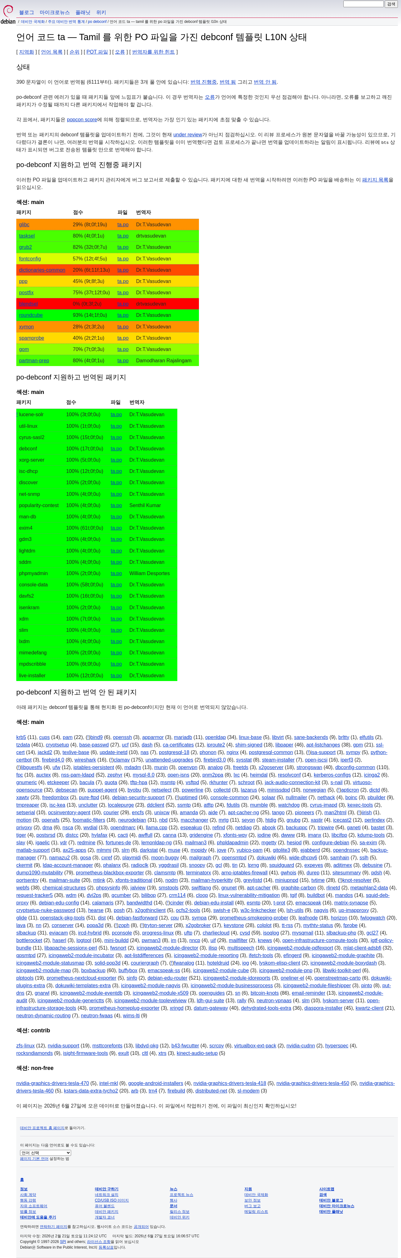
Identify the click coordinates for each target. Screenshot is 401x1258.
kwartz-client (369, 1008)
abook (269, 827)
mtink (99, 880)
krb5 (21, 737)
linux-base (250, 737)
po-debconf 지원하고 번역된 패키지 (71, 377)
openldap (215, 737)
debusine (372, 865)
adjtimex (342, 865)
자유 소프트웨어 (33, 1206)
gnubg (294, 820)
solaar (268, 797)
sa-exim (368, 842)
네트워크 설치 (106, 1194)
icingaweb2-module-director (167, 948)
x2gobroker (198, 925)
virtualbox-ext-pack (255, 1045)
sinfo (132, 978)
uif (213, 940)
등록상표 (106, 1247)
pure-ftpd (89, 797)
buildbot (316, 895)
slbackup (26, 933)
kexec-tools (360, 805)
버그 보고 (252, 1206)
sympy (353, 752)
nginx (232, 752)
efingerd (293, 955)
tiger (21, 835)
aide (213, 812)
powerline (192, 790)
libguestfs (31, 767)
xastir (317, 820)
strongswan (309, 767)
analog (215, 767)
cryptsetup (57, 744)
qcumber (121, 895)
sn (237, 993)
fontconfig (30, 258)
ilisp (213, 948)
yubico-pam (250, 850)
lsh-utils (295, 910)
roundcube (31, 315)
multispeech (240, 948)
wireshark (85, 760)
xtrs (162, 1053)
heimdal (259, 775)
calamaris (102, 902)
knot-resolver (356, 880)
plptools (25, 978)
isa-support (323, 752)
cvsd (245, 933)
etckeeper (58, 782)
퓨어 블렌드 (105, 1206)
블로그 (26, 12)
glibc (24, 224)
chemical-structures (64, 887)
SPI (63, 1242)
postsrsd (45, 835)
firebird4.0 (53, 760)
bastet (378, 827)
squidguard (281, 865)
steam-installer (278, 760)
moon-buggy (165, 857)
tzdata (23, 744)
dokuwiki (266, 857)
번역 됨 (228, 82)
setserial (25, 812)
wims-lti (131, 1015)
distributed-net (211, 1090)
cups (44, 737)
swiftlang (201, 887)
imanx (314, 835)
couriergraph (145, 963)
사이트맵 (326, 1189)
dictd (374, 790)
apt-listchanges (323, 744)
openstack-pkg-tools (62, 917)
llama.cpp (156, 827)
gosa (85, 857)
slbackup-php (341, 933)
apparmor (153, 737)
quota (111, 782)
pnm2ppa (212, 775)
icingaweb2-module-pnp (285, 970)
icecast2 (342, 820)
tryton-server (158, 925)
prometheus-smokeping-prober (254, 917)
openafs (51, 820)
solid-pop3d (108, 963)
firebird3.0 (215, 760)
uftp (188, 933)
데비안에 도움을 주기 (38, 1217)
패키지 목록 (375, 179)
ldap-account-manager (68, 865)
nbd (163, 820)
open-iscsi (316, 760)
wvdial (90, 827)
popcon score (82, 119)
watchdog (289, 805)
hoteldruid (218, 963)
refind (218, 827)
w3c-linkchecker (258, 910)
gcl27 (372, 933)
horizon (339, 917)
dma (47, 827)
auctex (43, 775)
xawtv (22, 797)
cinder (177, 902)
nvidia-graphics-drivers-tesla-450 (313, 1083)
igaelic (42, 842)
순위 (75, 52)
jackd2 (45, 752)
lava (20, 925)
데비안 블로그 (331, 1200)
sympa (199, 917)
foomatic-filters (89, 820)
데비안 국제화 (32, 21)
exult (123, 1053)
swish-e (221, 910)
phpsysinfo (108, 887)
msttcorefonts (107, 1045)
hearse (95, 910)
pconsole (122, 933)
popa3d (95, 925)
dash (147, 744)
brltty (343, 737)
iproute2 (216, 744)
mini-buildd (116, 940)
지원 (248, 1189)
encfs (138, 812)
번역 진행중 (203, 82)
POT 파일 (97, 52)
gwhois (288, 872)
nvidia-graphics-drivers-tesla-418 (230, 1083)
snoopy (197, 865)
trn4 (152, 1090)
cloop (202, 895)
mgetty (269, 842)
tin (234, 865)
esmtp (254, 902)
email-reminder (308, 993)
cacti (123, 835)
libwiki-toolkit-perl (342, 970)
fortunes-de (118, 842)
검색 (323, 1194)
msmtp (167, 782)
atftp (209, 805)
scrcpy (216, 1045)
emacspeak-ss (164, 970)
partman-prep (34, 360)
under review (187, 134)
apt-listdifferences (144, 955)
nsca (68, 827)
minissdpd (278, 790)
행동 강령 (28, 1200)
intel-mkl (108, 1083)
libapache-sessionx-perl (70, 948)
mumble (259, 805)
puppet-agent (102, 790)
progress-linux (158, 933)
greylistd (252, 880)
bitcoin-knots (265, 993)
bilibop (148, 895)
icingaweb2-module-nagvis (150, 985)
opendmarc (123, 827)
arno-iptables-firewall (244, 872)
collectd (222, 790)
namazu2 (59, 857)
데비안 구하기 (106, 1189)
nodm (171, 880)
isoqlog (271, 933)
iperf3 (347, 760)
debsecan (66, 790)
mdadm (132, 767)
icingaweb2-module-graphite (343, 955)
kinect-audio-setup (197, 1053)
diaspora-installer (324, 1008)
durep (313, 872)
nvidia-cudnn (301, 1045)
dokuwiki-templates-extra (83, 985)
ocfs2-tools (188, 910)
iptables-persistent (93, 767)
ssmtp (184, 805)
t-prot (279, 902)
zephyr (114, 775)
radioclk (139, 865)
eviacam (58, 933)
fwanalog (184, 963)
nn (38, 925)
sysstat (244, 760)
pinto (366, 985)
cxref (106, 857)
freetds (240, 767)
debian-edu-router (167, 978)
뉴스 (173, 1189)
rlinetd (333, 887)
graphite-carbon (298, 887)
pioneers (304, 812)
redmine (86, 842)
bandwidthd (139, 902)
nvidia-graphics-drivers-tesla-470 (52, 1083)
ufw (56, 767)
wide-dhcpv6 (303, 857)
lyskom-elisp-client (279, 963)
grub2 (25, 247)
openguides (212, 993)
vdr (63, 842)
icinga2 (372, 775)
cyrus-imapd (323, 805)
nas (145, 752)
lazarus (249, 790)
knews (265, 940)
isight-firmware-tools (85, 1053)
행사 (173, 1200)
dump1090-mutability (39, 872)
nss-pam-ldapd (77, 775)
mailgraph (200, 857)
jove (221, 850)
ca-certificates (178, 744)
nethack (326, 797)
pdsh (376, 872)
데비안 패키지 (106, 1211)
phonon (208, 752)
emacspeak (308, 902)
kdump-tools (371, 835)
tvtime (318, 880)
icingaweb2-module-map (43, 970)
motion (23, 820)
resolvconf (289, 775)
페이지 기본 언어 (34, 1158)
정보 (24, 1189)
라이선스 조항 (99, 1242)
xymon (26, 326)
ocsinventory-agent (69, 812)
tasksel (27, 235)
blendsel (28, 304)
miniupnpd (286, 880)
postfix (26, 292)
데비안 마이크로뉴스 (336, 1206)
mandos (344, 895)
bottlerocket (29, 940)
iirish (367, 812)
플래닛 (83, 12)
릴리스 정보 (180, 1211)
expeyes (313, 865)
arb (134, 1090)
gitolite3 (281, 850)
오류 (120, 52)
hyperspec (336, 1045)
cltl (145, 1053)
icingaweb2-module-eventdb (91, 993)
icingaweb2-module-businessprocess (232, 985)
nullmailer (296, 797)
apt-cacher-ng (243, 812)
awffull (145, 835)
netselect (161, 790)
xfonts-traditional (134, 880)
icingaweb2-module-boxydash (343, 963)
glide (21, 917)
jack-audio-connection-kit (292, 782)
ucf (125, 744)
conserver (63, 925)
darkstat (149, 850)
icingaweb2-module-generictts (71, 1000)
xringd (177, 1008)
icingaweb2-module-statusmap (50, 963)
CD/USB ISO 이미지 (112, 1200)
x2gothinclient (150, 910)
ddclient (155, 805)
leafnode (308, 917)
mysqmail (302, 933)
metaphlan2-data (369, 887)
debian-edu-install (213, 902)
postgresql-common (271, 752)
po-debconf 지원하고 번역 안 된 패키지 (76, 692)
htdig (270, 820)
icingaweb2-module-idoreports (236, 978)
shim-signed (248, 744)
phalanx (112, 865)
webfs (22, 887)
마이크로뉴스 (55, 12)
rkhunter (218, 782)
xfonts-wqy (235, 835)
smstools (168, 887)
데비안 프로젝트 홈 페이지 (42, 1128)
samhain (339, 857)
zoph (123, 925)
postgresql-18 (174, 752)
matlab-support (33, 850)
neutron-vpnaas (274, 1000)
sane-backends (311, 737)
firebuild (176, 1090)
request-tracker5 (34, 895)
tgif (293, 895)
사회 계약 (28, 1194)
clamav (122, 760)
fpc (19, 775)
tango (278, 812)
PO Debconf (97, 21)
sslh (364, 857)
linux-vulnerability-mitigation (249, 895)
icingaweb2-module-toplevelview (150, 1000)
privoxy (24, 827)
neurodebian (132, 820)
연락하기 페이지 (53, 1226)
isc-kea (57, 805)
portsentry (27, 880)
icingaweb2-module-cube (221, 970)
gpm (358, 744)
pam (68, 737)
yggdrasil (169, 865)
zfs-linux (25, 1045)
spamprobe (31, 338)
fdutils (233, 805)
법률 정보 (28, 1211)
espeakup (191, 827)
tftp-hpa (138, 782)
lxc (237, 775)
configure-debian (330, 842)
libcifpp (339, 835)
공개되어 (141, 1226)
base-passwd (94, 744)
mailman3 (195, 842)
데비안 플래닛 (331, 1211)
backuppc (297, 827)
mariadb (183, 737)
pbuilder (376, 797)
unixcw (161, 812)
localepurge (121, 805)
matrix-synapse (351, 902)
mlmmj (103, 850)
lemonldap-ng (156, 842)
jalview (138, 887)
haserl (59, 940)
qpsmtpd (25, 955)
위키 (101, 12)
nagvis (321, 910)
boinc (351, 797)
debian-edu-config (59, 902)
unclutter (87, 805)
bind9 (97, 737)
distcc (71, 835)
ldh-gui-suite (210, 1000)
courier (111, 812)
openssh (122, 737)
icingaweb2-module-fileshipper (317, 985)
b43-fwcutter (185, 1045)
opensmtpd (233, 857)
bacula (87, 782)
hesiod (294, 842)
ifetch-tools (261, 955)
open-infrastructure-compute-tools (319, 940)
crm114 (177, 895)
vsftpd (192, 782)
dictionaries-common (42, 270)
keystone (234, 925)
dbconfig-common (355, 767)
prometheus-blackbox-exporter (110, 872)
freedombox (55, 797)
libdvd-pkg (147, 1045)
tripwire (326, 827)
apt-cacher (259, 887)
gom (24, 349)
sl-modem (248, 1090)
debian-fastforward (137, 917)
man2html (335, 812)
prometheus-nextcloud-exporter (81, 978)
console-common (230, 797)
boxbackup (93, 970)
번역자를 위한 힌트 (153, 52)
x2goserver (271, 767)
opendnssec (346, 850)
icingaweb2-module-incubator (81, 955)
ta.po (123, 224)
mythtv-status (318, 925)
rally (241, 1000)
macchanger (194, 820)
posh (119, 910)
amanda (189, 812)
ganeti (354, 827)
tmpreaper (27, 805)
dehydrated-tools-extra (266, 1008)
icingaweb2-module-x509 (161, 993)
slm (306, 1000)
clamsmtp (164, 872)
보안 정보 (252, 1200)
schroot (246, 782)
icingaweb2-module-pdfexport (300, 948)
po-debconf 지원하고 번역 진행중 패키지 (79, 165)
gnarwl (42, 993)
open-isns (178, 775)
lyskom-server (338, 1000)
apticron (350, 790)
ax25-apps (74, 850)
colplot (264, 925)
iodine (264, 835)
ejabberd (310, 850)
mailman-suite (64, 880)
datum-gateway (211, 1008)
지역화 (26, 52)
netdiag (243, 827)
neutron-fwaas (96, 1015)
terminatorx (198, 872)
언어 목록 (51, 52)
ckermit (24, 865)
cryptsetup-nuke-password (45, 910)
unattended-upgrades (169, 760)
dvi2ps (94, 895)
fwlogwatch (372, 917)
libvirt (278, 737)
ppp (23, 281)
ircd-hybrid (90, 933)
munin (161, 767)
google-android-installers (155, 1083)
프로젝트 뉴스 (181, 1194)
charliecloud (216, 933)
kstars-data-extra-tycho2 (91, 1090)
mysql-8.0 (143, 775)
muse (174, 850)
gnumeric (26, 782)
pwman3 (151, 940)
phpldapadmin (232, 842)
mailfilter (238, 940)
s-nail (336, 782)
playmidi (131, 857)
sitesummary (346, 872)
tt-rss (287, 925)
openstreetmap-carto (338, 978)
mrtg (224, 820)
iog (245, 963)
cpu (175, 917)
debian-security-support (138, 797)
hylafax (99, 835)
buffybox (127, 970)
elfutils (367, 737)
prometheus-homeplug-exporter (124, 1008)
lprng (253, 865)
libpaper (284, 744)
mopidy (199, 850)
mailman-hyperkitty (212, 880)
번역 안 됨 (265, 82)
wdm (71, 895)
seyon (248, 820)
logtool (83, 940)
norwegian (314, 790)
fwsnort (118, 948)
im (173, 940)
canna (169, 835)
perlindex (375, 820)
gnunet (229, 887)
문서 (173, 1206)
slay (20, 842)
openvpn (187, 767)
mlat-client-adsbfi (362, 948)
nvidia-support (63, 1045)
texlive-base (76, 752)
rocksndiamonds (34, 1053)
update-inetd (114, 752)
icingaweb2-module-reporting (206, 955)
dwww (288, 835)
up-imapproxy (354, 910)
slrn (126, 850)
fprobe (350, 925)
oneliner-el (292, 978)
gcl (219, 865)
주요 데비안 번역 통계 (66, 21)
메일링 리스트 (256, 1211)
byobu (134, 790)
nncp (194, 940)
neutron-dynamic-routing (43, 1015)
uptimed (188, 797)
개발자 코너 (105, 1217)
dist (102, 917)
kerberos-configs (332, 775)
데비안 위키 (180, 1217)
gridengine (201, 835)
